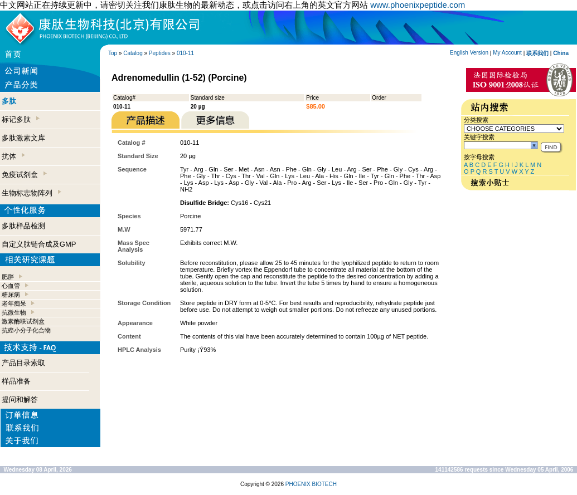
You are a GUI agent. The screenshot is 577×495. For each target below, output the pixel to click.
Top (112, 53)
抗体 (13, 156)
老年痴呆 (14, 303)
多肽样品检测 (23, 226)
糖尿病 (11, 294)
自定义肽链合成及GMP (39, 244)
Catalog (132, 53)
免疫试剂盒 (24, 174)
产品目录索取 (23, 363)
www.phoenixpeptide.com (417, 4)
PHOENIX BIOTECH (311, 484)
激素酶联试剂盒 (23, 321)
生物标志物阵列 (31, 193)
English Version (469, 53)
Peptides (160, 53)
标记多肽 (21, 119)
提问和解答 (20, 399)
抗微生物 (14, 312)
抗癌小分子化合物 (26, 330)
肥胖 (8, 276)
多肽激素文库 (23, 138)
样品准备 (16, 381)
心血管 (11, 285)
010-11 (185, 53)
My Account (507, 53)
